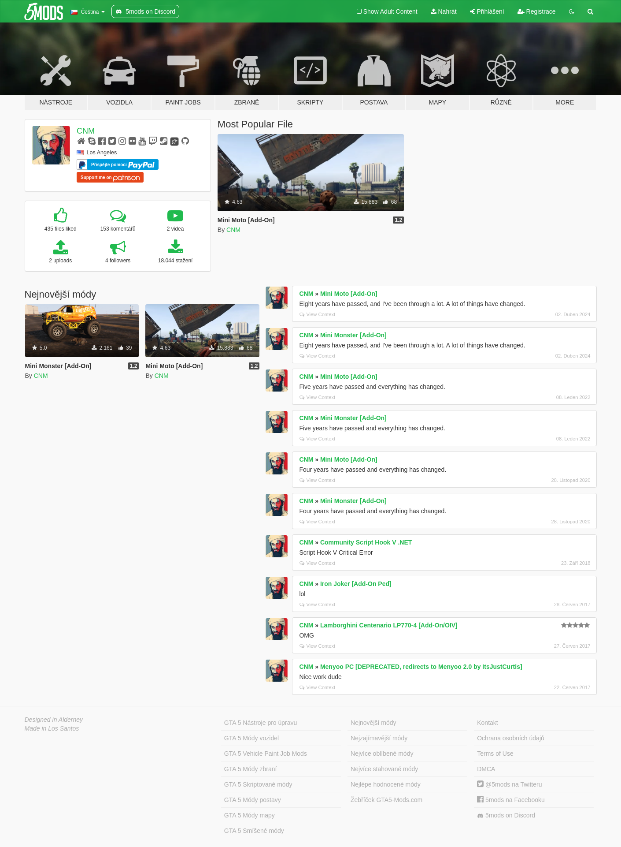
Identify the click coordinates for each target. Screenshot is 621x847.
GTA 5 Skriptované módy (258, 784)
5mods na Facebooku (511, 800)
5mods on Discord (506, 815)
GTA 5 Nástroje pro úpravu (260, 722)
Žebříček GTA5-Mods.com (386, 799)
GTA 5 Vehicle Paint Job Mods (265, 753)
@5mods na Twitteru (509, 784)
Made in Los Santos (52, 728)
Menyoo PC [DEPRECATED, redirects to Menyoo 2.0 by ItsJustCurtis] (421, 666)
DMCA (486, 768)
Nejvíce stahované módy (384, 768)
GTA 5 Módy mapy (249, 815)
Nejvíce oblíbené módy (382, 753)
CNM (86, 131)
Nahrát (444, 11)
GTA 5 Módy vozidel (251, 738)
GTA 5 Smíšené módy (254, 830)
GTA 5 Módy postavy (252, 799)
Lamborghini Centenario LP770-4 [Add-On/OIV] (389, 625)
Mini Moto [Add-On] (348, 293)
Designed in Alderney (54, 719)
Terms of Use (495, 753)
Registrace (537, 11)
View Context (317, 314)
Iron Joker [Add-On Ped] (356, 583)
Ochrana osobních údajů (510, 738)
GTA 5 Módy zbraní (250, 768)
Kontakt (487, 722)
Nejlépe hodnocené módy (386, 784)
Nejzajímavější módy (379, 738)
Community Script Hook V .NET (366, 542)
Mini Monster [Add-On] (353, 335)
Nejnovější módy (373, 722)
